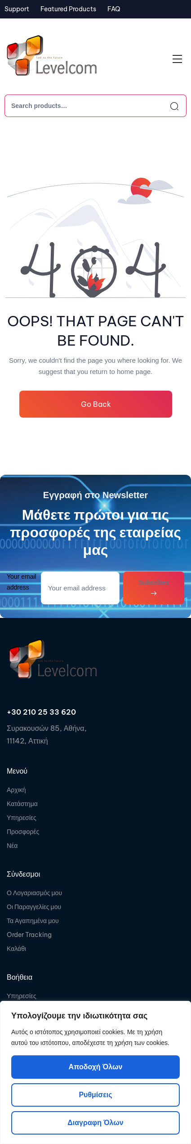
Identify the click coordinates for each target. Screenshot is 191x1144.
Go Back (95, 404)
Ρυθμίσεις (95, 1095)
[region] (95, 1072)
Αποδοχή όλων (96, 1067)
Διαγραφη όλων (95, 1122)
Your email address (21, 581)
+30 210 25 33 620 (41, 711)
